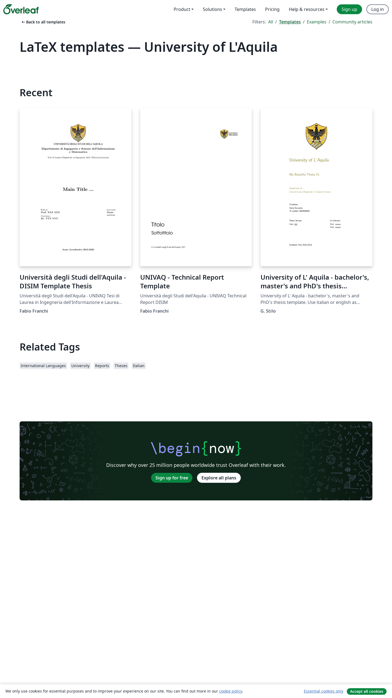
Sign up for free (171, 478)
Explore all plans (218, 478)
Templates (290, 22)
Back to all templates (43, 22)
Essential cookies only (323, 691)
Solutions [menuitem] (212, 9)
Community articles (352, 22)
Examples (316, 22)
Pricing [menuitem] (272, 9)
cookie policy (230, 691)
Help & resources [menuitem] (306, 9)
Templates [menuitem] (245, 9)
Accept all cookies (366, 691)
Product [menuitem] (182, 9)
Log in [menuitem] (377, 9)
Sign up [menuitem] (349, 9)
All (270, 22)
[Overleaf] (21, 9)
